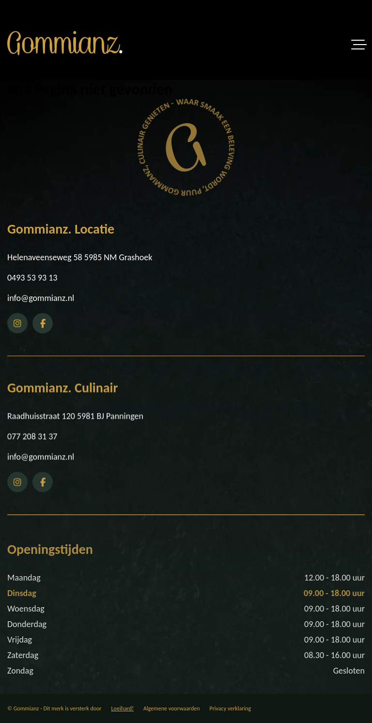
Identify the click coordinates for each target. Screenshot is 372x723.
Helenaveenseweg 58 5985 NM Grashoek (79, 258)
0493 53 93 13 (32, 278)
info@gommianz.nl (40, 299)
